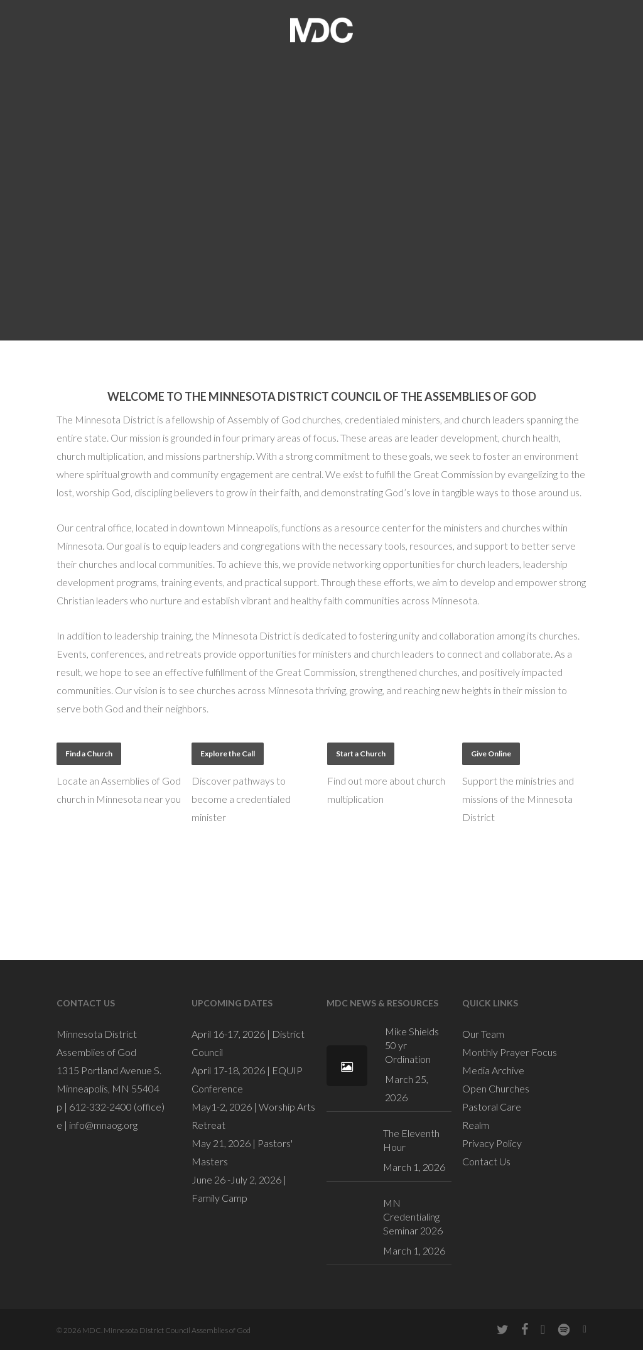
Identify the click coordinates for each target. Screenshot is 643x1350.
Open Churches (495, 1088)
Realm (475, 1125)
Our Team (483, 1034)
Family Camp (219, 1198)
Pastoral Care (491, 1107)
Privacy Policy (492, 1143)
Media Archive (493, 1070)
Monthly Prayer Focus (509, 1052)
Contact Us (486, 1161)
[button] (89, 754)
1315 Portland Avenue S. (109, 1070)
